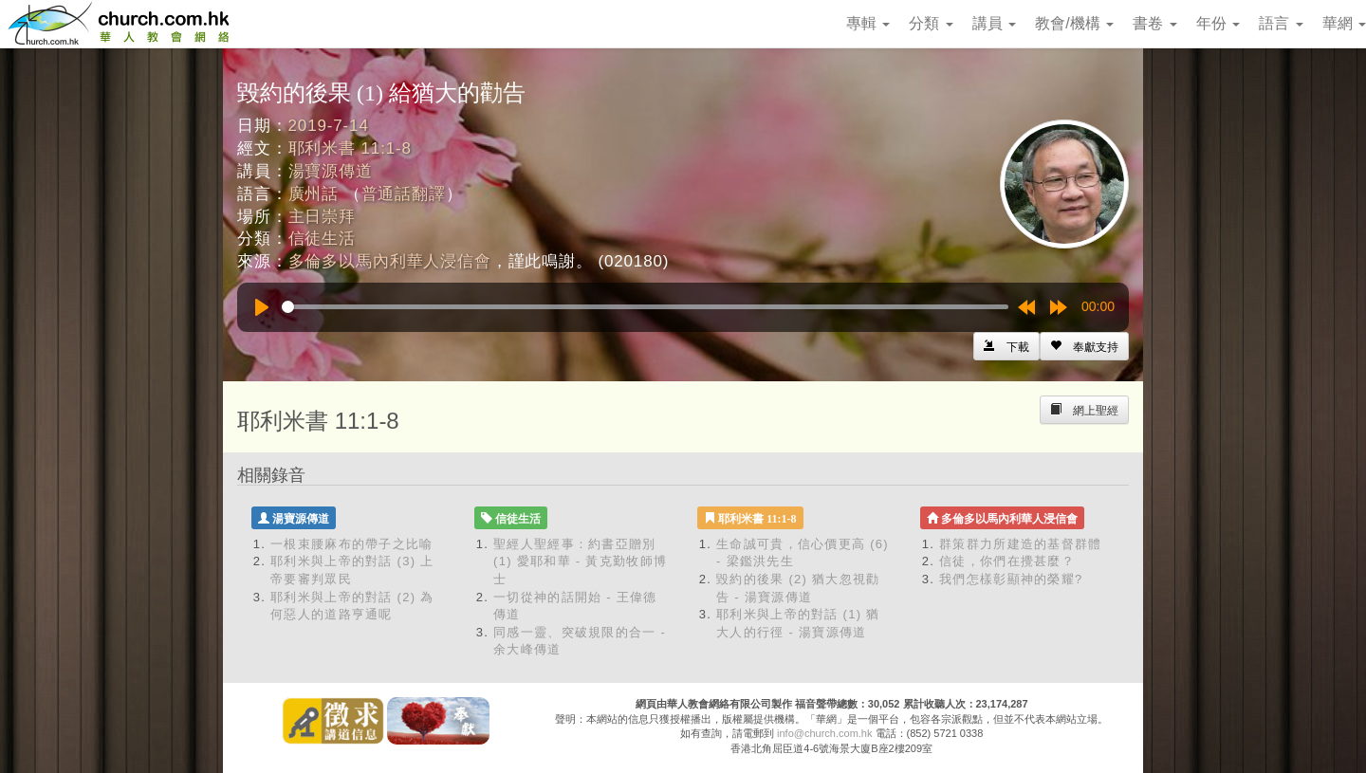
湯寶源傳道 (330, 171)
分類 (930, 23)
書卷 (1154, 23)
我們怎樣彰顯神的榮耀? (1011, 579)
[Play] (262, 307)
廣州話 (314, 194)
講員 (994, 23)
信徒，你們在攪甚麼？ (1007, 561)
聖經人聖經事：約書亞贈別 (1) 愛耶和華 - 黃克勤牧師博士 (580, 561)
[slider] (645, 307)
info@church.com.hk (824, 733)
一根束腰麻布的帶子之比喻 (352, 544)
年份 (1218, 23)
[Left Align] (1084, 346)
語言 (1280, 23)
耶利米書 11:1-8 (350, 148)
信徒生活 (322, 239)
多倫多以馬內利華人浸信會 (389, 261)
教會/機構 (1074, 23)
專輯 (868, 23)
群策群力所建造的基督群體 (1020, 544)
